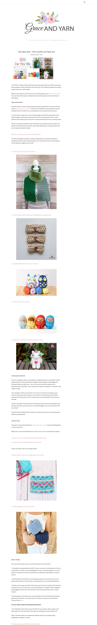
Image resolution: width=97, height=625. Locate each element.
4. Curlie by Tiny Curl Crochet (20, 302)
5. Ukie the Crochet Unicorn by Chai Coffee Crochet (27, 340)
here (21, 600)
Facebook (30, 438)
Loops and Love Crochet (23, 108)
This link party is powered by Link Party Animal (25, 624)
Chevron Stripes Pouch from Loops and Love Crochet (27, 455)
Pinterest (44, 438)
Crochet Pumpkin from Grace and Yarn (23, 506)
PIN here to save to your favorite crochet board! (26, 134)
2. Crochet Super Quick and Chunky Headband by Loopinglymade (31, 215)
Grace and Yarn (16, 442)
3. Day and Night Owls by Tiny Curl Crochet (24, 263)
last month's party (54, 93)
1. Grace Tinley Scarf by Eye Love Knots (23, 151)
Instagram (37, 438)
